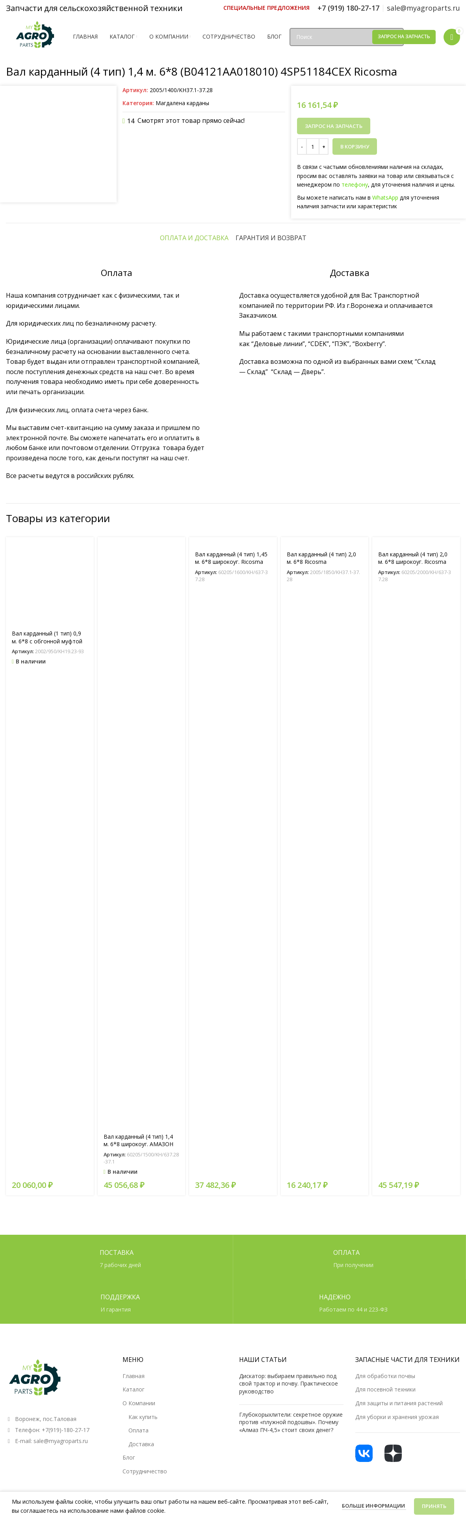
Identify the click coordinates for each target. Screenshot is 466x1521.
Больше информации (374, 1505)
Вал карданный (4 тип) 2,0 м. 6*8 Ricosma (321, 1028)
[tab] (194, 707)
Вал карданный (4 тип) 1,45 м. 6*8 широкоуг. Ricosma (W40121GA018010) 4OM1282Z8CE (231, 1035)
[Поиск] (347, 37)
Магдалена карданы (182, 103)
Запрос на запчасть (404, 36)
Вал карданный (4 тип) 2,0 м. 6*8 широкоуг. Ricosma (412, 1028)
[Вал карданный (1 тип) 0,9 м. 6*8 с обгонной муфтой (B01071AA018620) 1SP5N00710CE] (50, 1051)
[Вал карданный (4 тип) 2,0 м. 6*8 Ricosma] (325, 1011)
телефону (355, 184)
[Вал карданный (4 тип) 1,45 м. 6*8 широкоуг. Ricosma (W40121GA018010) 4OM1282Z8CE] (233, 1011)
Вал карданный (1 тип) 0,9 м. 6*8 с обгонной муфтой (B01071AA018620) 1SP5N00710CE (47, 1114)
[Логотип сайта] (35, 36)
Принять (434, 1506)
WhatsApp (385, 197)
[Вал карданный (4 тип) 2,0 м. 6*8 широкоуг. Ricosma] (416, 1011)
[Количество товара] (313, 146)
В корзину (354, 146)
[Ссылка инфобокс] (266, 8)
